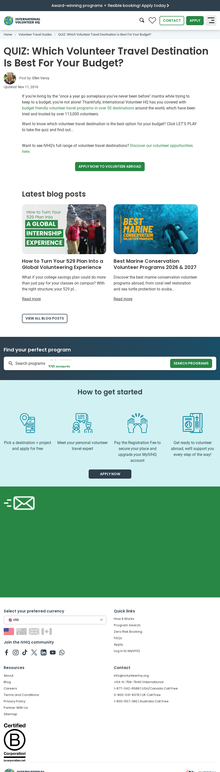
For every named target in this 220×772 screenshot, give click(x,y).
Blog (7, 682)
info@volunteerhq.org (131, 675)
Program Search (127, 625)
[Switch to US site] (9, 631)
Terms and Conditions (21, 694)
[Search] (142, 20)
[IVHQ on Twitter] (34, 652)
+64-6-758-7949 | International (138, 682)
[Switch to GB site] (34, 631)
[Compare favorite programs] (152, 20)
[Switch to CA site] (47, 631)
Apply (195, 20)
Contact (172, 20)
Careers (10, 688)
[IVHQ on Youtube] (53, 652)
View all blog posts (44, 318)
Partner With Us (16, 707)
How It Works (124, 618)
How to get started (110, 392)
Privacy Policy (14, 701)
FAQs (118, 638)
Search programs (191, 363)
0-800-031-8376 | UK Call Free (137, 694)
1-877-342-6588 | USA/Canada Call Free (146, 688)
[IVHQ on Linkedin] (43, 652)
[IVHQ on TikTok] (25, 652)
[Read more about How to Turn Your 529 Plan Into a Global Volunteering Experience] (64, 253)
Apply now (110, 166)
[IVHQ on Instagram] (16, 652)
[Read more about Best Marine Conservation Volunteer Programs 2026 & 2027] (156, 253)
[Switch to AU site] (22, 631)
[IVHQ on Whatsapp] (62, 652)
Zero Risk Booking (128, 631)
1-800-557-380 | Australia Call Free (141, 701)
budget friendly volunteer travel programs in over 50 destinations (78, 108)
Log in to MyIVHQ (127, 651)
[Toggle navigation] (211, 20)
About (8, 675)
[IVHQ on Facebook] (6, 652)
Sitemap (10, 714)
